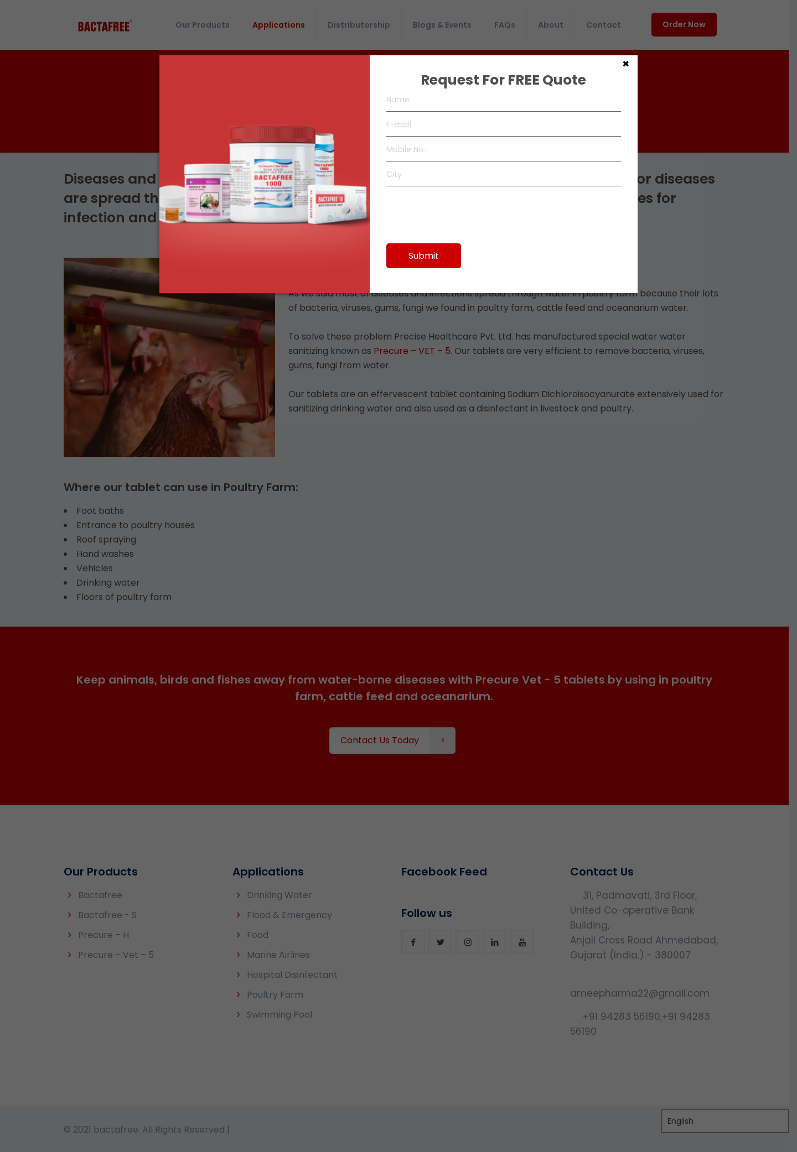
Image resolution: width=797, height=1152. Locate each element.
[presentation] (470, 209)
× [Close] (625, 63)
